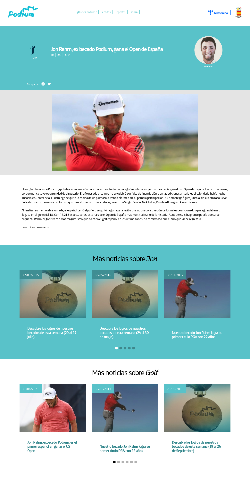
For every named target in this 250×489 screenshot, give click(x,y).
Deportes (122, 12)
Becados (108, 12)
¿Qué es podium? (89, 12)
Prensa (136, 12)
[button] (43, 84)
